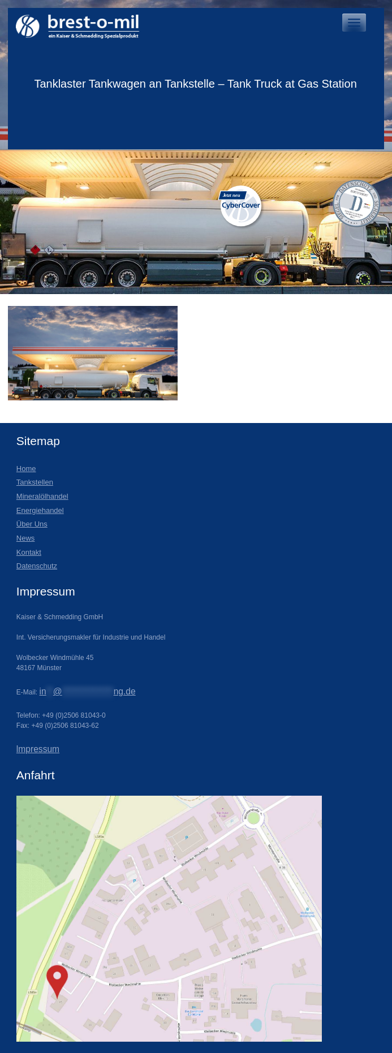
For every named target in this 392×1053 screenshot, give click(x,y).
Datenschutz (36, 566)
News (25, 538)
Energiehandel (40, 510)
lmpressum (37, 749)
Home (26, 468)
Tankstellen (34, 482)
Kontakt (28, 552)
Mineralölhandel (42, 496)
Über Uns (32, 524)
